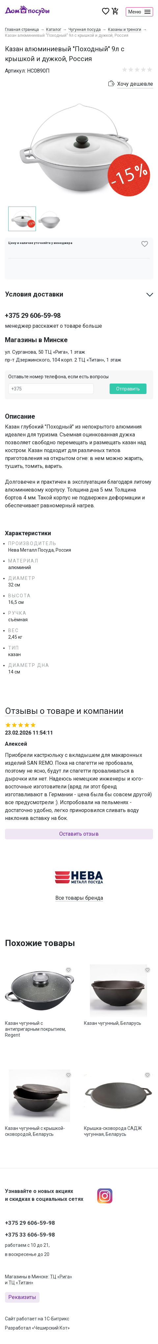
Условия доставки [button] (34, 294)
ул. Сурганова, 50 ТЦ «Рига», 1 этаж (45, 352)
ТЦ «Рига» (61, 1276)
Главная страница (22, 29)
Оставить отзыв (79, 834)
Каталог (53, 29)
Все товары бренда (79, 898)
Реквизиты (22, 1297)
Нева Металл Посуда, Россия (39, 550)
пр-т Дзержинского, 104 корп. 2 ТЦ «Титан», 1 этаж (63, 360)
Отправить (128, 388)
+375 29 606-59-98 (33, 315)
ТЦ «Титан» (21, 1282)
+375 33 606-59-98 (30, 1234)
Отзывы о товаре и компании (64, 711)
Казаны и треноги (124, 29)
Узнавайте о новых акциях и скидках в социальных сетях (44, 1195)
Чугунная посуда (84, 29)
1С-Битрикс (56, 1318)
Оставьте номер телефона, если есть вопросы (58, 376)
